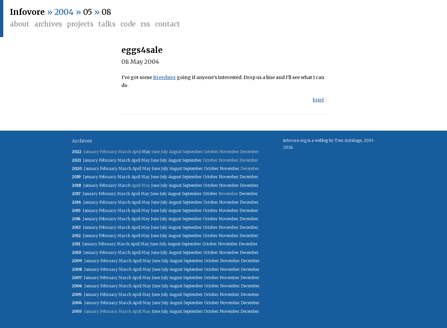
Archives (48, 24)
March (123, 160)
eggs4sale (142, 50)
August (174, 160)
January (90, 160)
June (155, 160)
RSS (145, 24)
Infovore (27, 12)
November (229, 168)
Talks (106, 24)
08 (106, 12)
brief (318, 100)
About (19, 24)
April (135, 160)
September (192, 160)
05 (87, 12)
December (248, 176)
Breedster (164, 77)
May (146, 151)
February (107, 160)
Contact (167, 24)
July (163, 160)
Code (128, 24)
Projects (80, 24)
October (211, 168)
